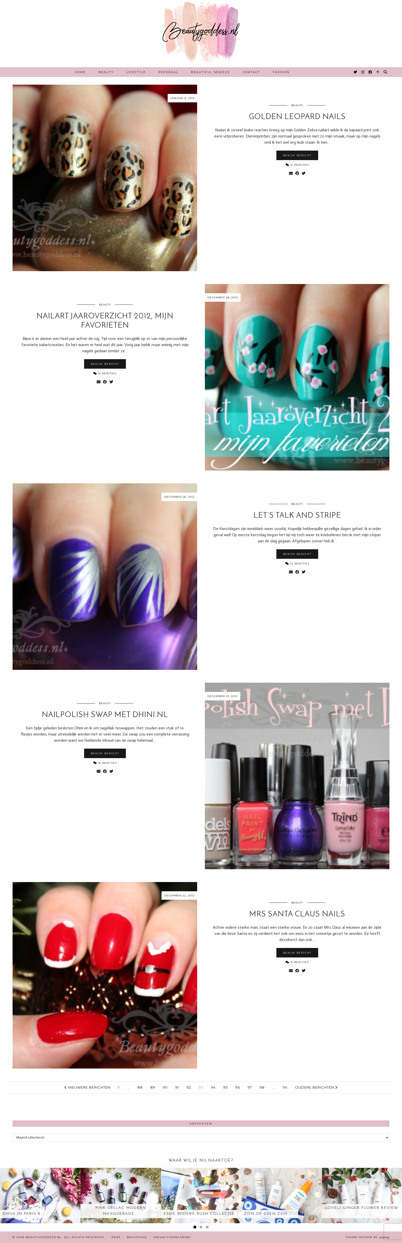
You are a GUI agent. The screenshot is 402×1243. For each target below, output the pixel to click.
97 (250, 1087)
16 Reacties (105, 763)
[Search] (386, 72)
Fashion (281, 72)
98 (262, 1087)
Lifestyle (136, 72)
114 (285, 1087)
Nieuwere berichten (87, 1087)
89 (152, 1087)
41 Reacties (297, 165)
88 (140, 1087)
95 (225, 1087)
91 (177, 1087)
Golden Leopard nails (297, 117)
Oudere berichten (316, 1087)
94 (213, 1087)
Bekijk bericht (297, 155)
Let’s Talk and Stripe (297, 516)
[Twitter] (356, 72)
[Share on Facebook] (297, 173)
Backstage (137, 1237)
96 (237, 1087)
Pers (116, 1237)
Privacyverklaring (172, 1237)
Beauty (106, 72)
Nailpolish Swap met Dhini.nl (105, 715)
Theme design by (367, 1237)
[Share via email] (291, 173)
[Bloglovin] (378, 72)
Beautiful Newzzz (210, 72)
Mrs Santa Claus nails (297, 914)
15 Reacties (104, 373)
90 (165, 1087)
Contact (251, 72)
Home (80, 72)
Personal (168, 72)
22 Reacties (297, 563)
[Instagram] (363, 72)
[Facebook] (370, 72)
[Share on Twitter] (303, 173)
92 (189, 1087)
